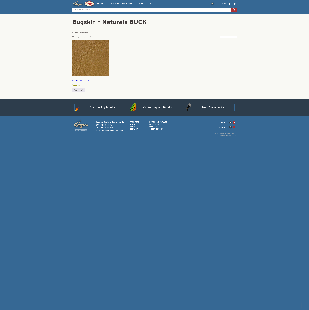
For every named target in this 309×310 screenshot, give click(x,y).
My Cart (153, 127)
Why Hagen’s (128, 4)
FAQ (149, 4)
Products (101, 4)
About (133, 127)
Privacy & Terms (224, 135)
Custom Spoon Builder (158, 107)
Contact (141, 4)
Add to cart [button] (78, 90)
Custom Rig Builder (102, 107)
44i (234, 135)
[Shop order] (228, 37)
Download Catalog (158, 122)
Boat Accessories (213, 107)
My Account (155, 124)
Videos (133, 124)
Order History (156, 129)
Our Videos (114, 4)
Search (234, 10)
